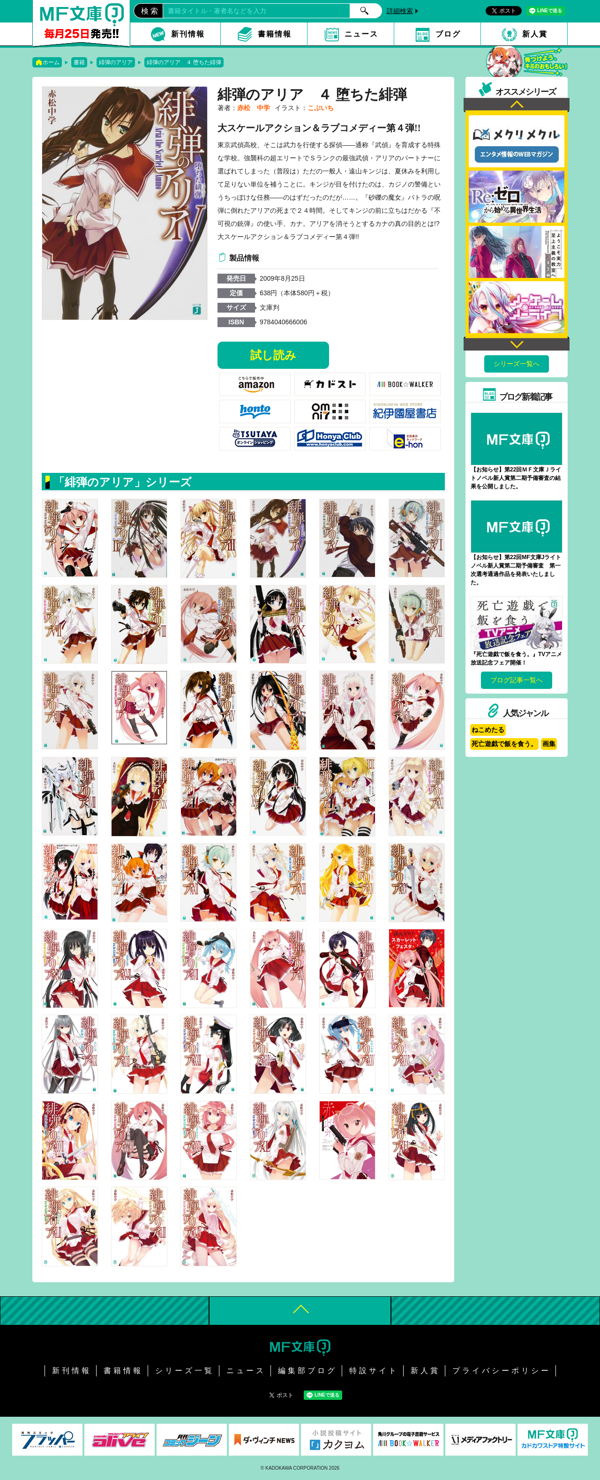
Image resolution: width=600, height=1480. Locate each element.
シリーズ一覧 (184, 1371)
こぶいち (321, 108)
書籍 (79, 62)
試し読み (273, 355)
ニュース (361, 34)
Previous (517, 105)
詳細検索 (400, 11)
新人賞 (535, 34)
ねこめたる (488, 729)
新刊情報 (188, 34)
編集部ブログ (307, 1371)
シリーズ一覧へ (517, 363)
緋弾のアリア (116, 62)
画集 (548, 743)
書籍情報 (275, 34)
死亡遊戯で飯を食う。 (504, 743)
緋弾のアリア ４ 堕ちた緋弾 (184, 62)
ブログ (448, 34)
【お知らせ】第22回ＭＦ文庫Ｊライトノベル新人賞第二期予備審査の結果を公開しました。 (516, 478)
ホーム (51, 62)
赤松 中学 (253, 108)
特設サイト (373, 1371)
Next (517, 343)
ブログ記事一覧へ (516, 680)
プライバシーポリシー (501, 1371)
